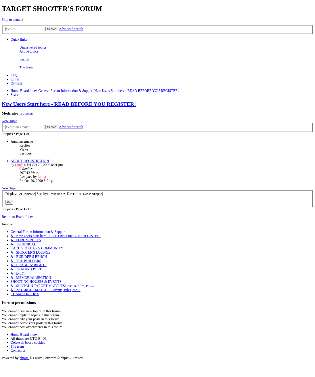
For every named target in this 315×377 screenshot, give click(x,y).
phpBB (24, 358)
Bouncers (27, 113)
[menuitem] (32, 47)
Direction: (85, 194)
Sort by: (51, 194)
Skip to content (12, 19)
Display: (20, 194)
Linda (19, 165)
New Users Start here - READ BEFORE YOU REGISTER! (69, 104)
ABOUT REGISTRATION (30, 161)
